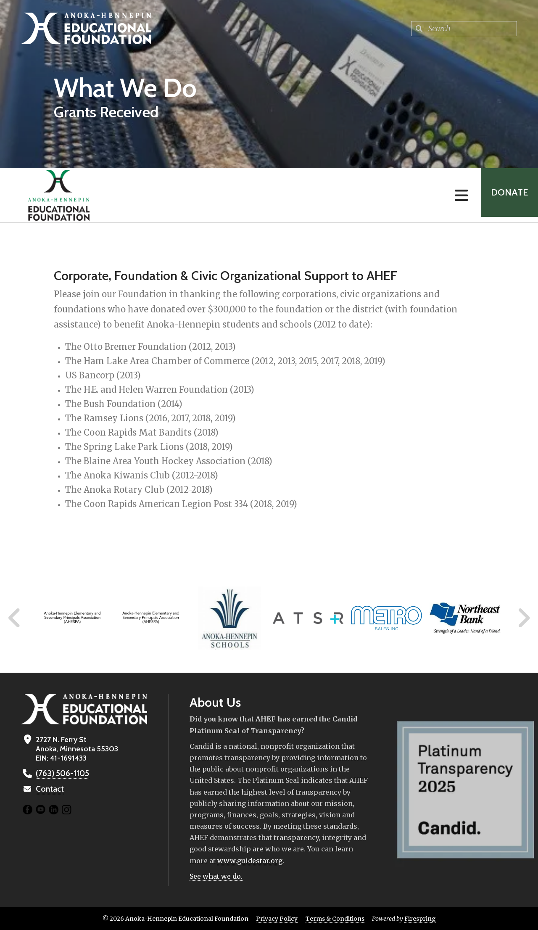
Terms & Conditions (335, 918)
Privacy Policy (277, 918)
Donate (506, 195)
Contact (49, 789)
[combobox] (464, 28)
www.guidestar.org (249, 860)
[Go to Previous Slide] (15, 618)
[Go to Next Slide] (523, 618)
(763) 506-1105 (61, 773)
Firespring (420, 918)
